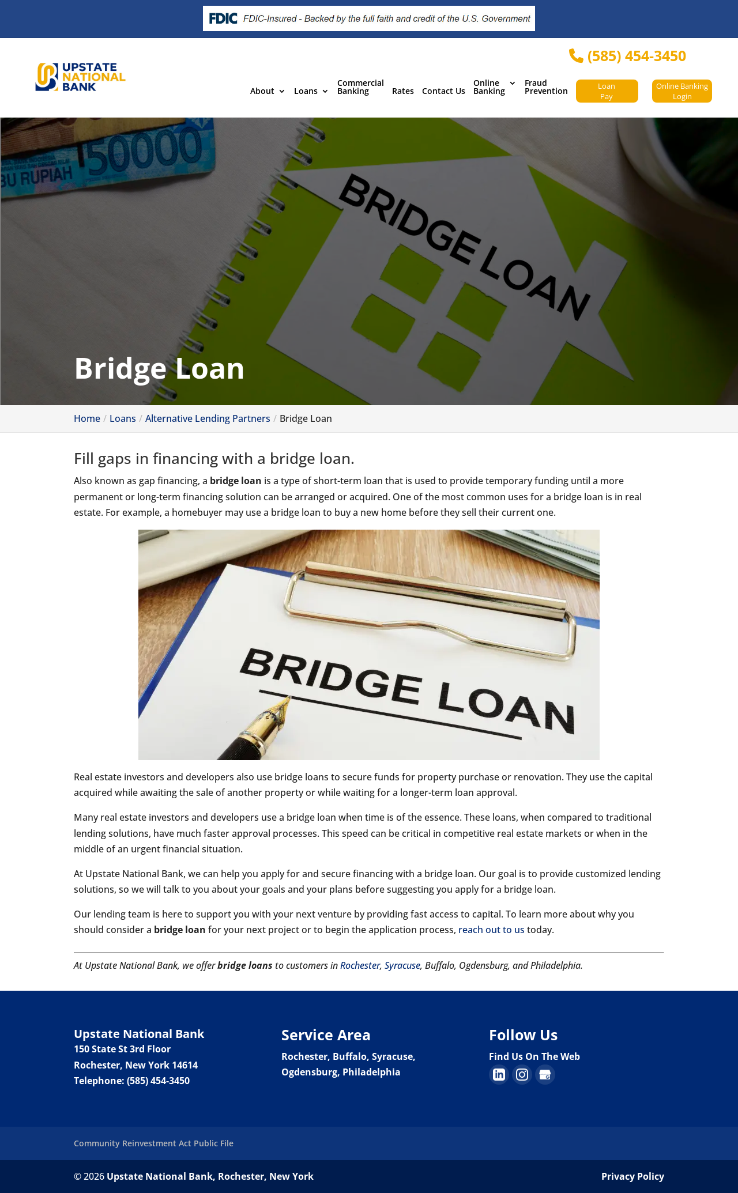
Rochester (360, 965)
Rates (403, 91)
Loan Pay (606, 91)
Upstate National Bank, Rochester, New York (210, 1176)
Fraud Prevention (546, 87)
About (262, 91)
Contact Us (443, 91)
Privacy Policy (632, 1176)
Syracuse (402, 965)
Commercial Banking (360, 87)
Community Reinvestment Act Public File (154, 1143)
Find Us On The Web (534, 1056)
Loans (306, 91)
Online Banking (489, 87)
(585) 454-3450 (627, 55)
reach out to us (491, 929)
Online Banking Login (682, 91)
